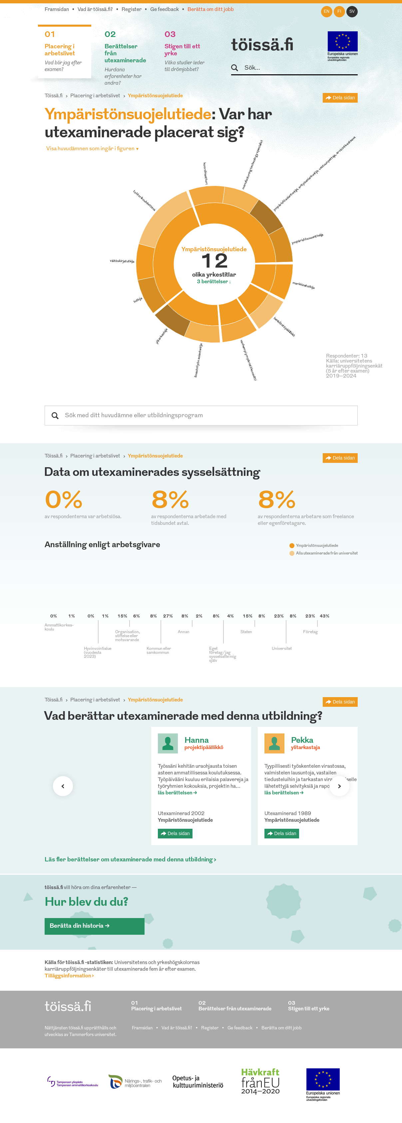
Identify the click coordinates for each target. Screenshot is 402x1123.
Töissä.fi (54, 96)
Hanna (197, 741)
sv (352, 12)
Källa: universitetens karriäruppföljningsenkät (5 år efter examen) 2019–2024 (354, 369)
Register (132, 9)
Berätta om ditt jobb (211, 9)
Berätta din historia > (80, 926)
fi (339, 12)
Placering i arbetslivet (95, 96)
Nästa (339, 786)
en (326, 12)
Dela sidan (344, 97)
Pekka (302, 741)
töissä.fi (262, 46)
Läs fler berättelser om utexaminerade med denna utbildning (129, 860)
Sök (237, 68)
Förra (63, 786)
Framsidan (57, 9)
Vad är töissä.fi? (95, 9)
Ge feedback (164, 9)
